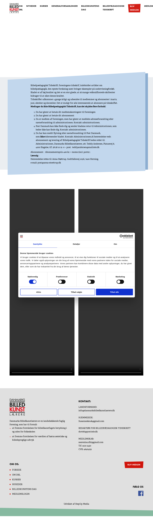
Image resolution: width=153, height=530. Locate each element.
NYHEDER (17, 484)
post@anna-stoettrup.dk (49, 162)
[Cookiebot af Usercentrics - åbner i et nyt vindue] (121, 236)
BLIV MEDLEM (133, 464)
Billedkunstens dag (87, 8)
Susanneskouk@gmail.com (91, 421)
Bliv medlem (129, 8)
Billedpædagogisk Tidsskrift (109, 8)
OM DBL (21, 8)
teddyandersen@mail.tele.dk (85, 147)
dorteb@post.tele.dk (88, 431)
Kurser (43, 6)
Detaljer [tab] (76, 244)
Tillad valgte (76, 292)
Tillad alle (114, 292)
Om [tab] (115, 244)
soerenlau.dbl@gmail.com (91, 442)
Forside (16, 469)
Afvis (38, 292)
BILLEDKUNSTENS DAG (24, 489)
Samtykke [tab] (37, 244)
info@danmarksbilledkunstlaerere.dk (97, 410)
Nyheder (31, 6)
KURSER (16, 479)
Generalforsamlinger (63, 6)
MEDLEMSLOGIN (21, 493)
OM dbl (16, 474)
